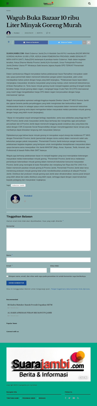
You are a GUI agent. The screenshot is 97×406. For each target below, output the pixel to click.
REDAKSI (42, 398)
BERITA (40, 33)
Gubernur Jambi (18, 185)
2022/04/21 (29, 33)
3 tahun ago (13, 308)
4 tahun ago (13, 316)
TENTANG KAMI (12, 398)
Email (9, 266)
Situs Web (54, 266)
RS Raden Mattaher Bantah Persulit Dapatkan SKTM (30, 305)
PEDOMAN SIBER (28, 398)
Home (8, 10)
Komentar (10, 226)
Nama (9, 255)
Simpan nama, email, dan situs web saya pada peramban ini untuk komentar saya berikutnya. (47, 276)
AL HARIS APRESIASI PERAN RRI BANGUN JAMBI (30, 313)
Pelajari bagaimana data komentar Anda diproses (70, 289)
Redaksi (17, 33)
